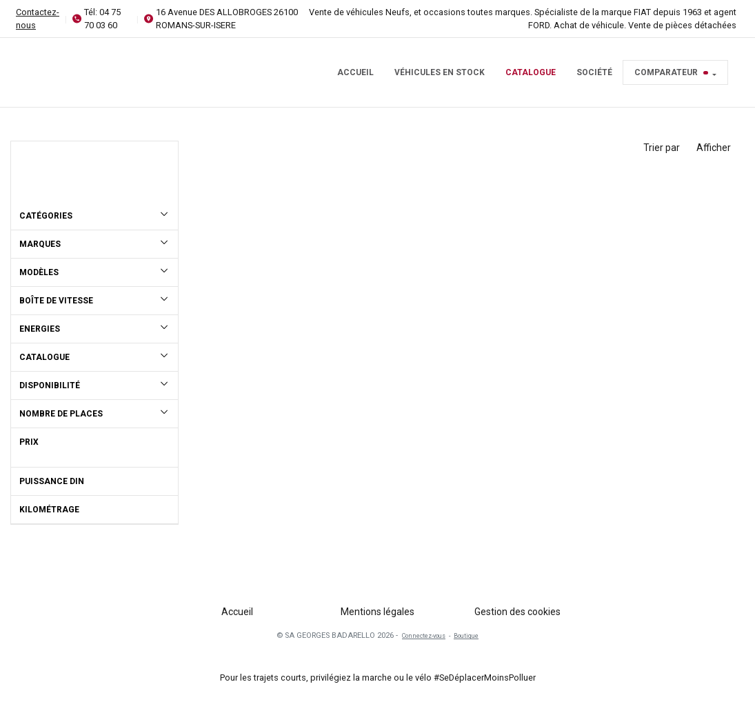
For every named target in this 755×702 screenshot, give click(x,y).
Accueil (355, 72)
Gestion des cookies (517, 611)
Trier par (661, 147)
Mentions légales (377, 611)
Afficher (713, 147)
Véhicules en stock (439, 72)
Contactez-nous (37, 18)
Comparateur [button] (671, 72)
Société (594, 72)
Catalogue (530, 72)
